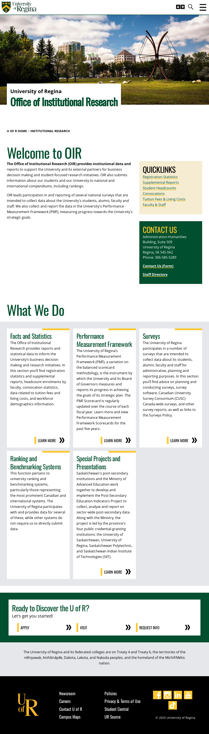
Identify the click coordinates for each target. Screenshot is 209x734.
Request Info (149, 627)
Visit (83, 627)
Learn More (47, 440)
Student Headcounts (159, 188)
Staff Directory (155, 274)
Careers (65, 701)
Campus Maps (69, 716)
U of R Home (17, 131)
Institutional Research (50, 131)
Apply (25, 627)
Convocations (154, 193)
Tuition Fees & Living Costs (164, 199)
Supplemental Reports (161, 182)
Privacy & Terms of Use (122, 701)
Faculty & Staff (154, 204)
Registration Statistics (160, 177)
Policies (110, 693)
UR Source (112, 716)
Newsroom (67, 693)
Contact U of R (70, 709)
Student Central (116, 709)
